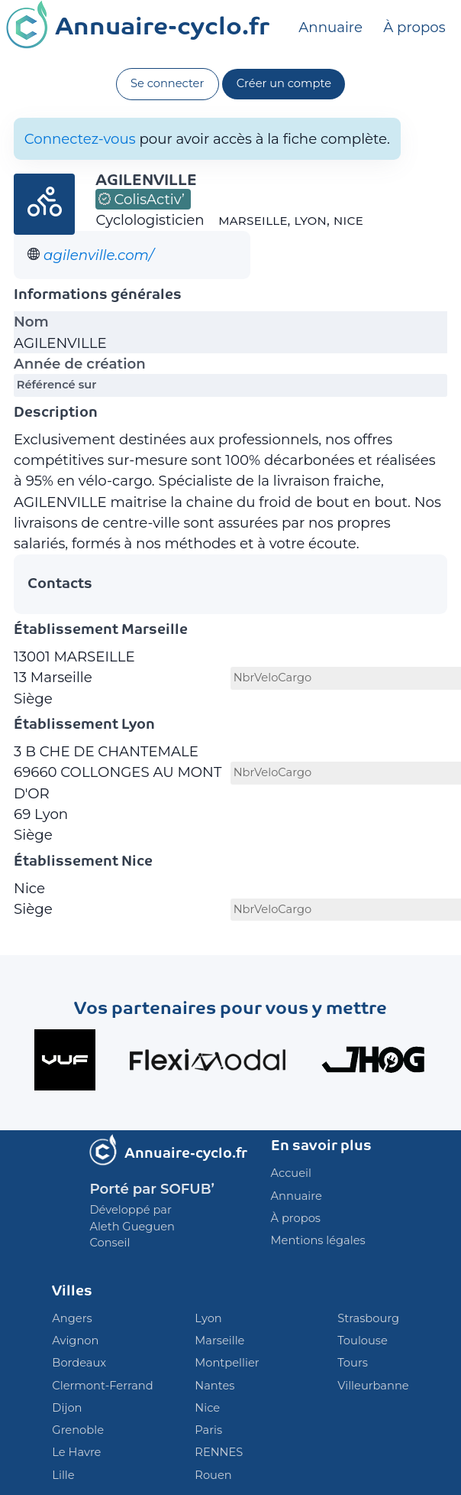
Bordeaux (79, 1363)
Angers (72, 1318)
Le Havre (76, 1452)
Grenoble (78, 1430)
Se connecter (167, 83)
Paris (208, 1430)
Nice (207, 1408)
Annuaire (330, 27)
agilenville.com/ (98, 255)
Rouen (213, 1475)
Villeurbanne (372, 1386)
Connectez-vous (80, 139)
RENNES (219, 1452)
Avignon (75, 1340)
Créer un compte (284, 83)
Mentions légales (318, 1240)
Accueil (291, 1173)
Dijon (67, 1408)
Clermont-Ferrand (102, 1386)
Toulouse (362, 1340)
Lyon (208, 1318)
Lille (63, 1475)
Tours (352, 1363)
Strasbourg (368, 1318)
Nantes (214, 1386)
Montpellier (227, 1363)
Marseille (219, 1340)
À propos (414, 27)
